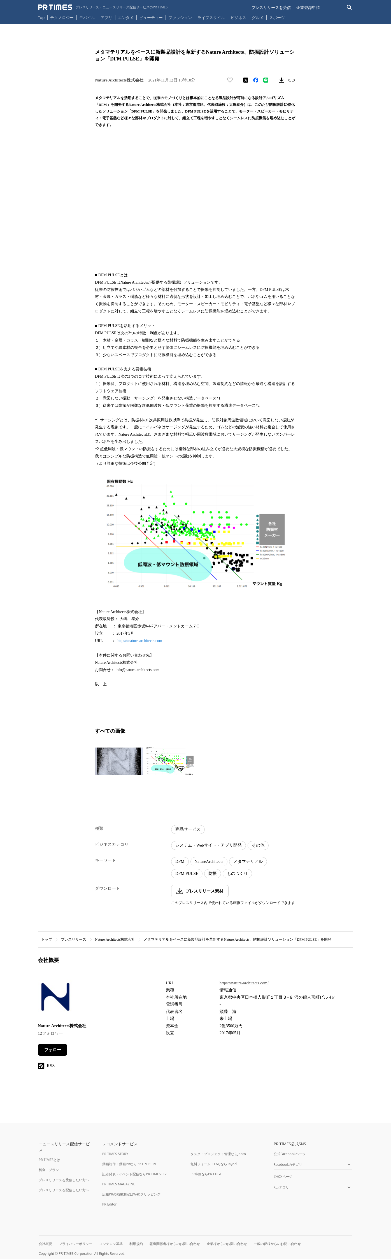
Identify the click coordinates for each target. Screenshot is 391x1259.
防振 (212, 873)
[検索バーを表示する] (349, 7)
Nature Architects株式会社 (115, 939)
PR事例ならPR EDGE (206, 1174)
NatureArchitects (209, 861)
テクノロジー (62, 17)
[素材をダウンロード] (281, 80)
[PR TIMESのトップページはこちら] (103, 7)
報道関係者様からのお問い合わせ (175, 1243)
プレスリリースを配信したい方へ (64, 1190)
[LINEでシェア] (265, 80)
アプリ (106, 17)
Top (41, 17)
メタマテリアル (248, 861)
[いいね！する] (229, 80)
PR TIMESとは (49, 1159)
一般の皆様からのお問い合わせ (277, 1243)
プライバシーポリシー (75, 1243)
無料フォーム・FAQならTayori (213, 1164)
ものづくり (237, 873)
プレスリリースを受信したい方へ (64, 1180)
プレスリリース (73, 939)
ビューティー (151, 17)
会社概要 (45, 1243)
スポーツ (277, 17)
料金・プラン (49, 1169)
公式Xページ (283, 1176)
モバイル (87, 17)
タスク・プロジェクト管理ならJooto (218, 1153)
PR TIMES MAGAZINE (118, 1184)
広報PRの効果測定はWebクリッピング (131, 1194)
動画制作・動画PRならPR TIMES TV (129, 1164)
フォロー (52, 1050)
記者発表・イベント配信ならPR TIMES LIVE (135, 1174)
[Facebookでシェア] (255, 80)
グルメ (258, 17)
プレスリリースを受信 (271, 7)
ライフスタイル (211, 17)
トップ (46, 939)
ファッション (180, 17)
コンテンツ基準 (111, 1243)
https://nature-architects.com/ (244, 983)
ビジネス (238, 17)
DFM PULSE (186, 873)
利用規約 (136, 1243)
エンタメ (126, 17)
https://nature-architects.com (139, 641)
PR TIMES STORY (115, 1153)
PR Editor (109, 1204)
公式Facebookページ (290, 1153)
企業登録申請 (308, 7)
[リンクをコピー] (291, 80)
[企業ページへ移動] (55, 997)
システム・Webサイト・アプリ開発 (208, 845)
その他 (258, 845)
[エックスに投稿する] (245, 80)
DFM (180, 861)
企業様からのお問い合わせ (227, 1243)
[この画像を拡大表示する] (119, 761)
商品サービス (188, 829)
